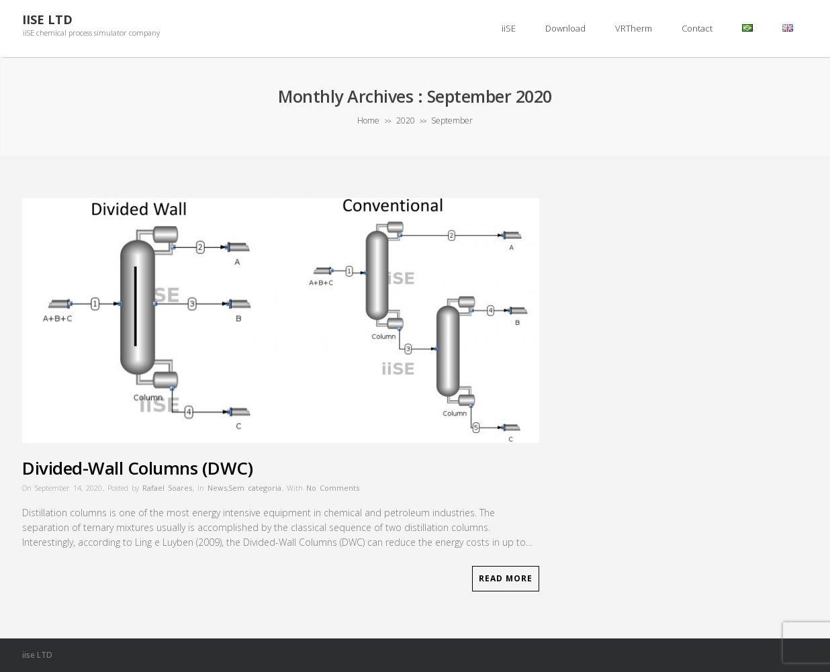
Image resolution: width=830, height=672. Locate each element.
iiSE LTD (47, 20)
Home (368, 120)
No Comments (332, 488)
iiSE (509, 28)
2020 (405, 120)
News (217, 488)
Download (565, 28)
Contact (697, 28)
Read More (506, 578)
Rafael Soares (167, 488)
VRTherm (633, 28)
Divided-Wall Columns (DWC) (137, 468)
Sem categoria (254, 488)
